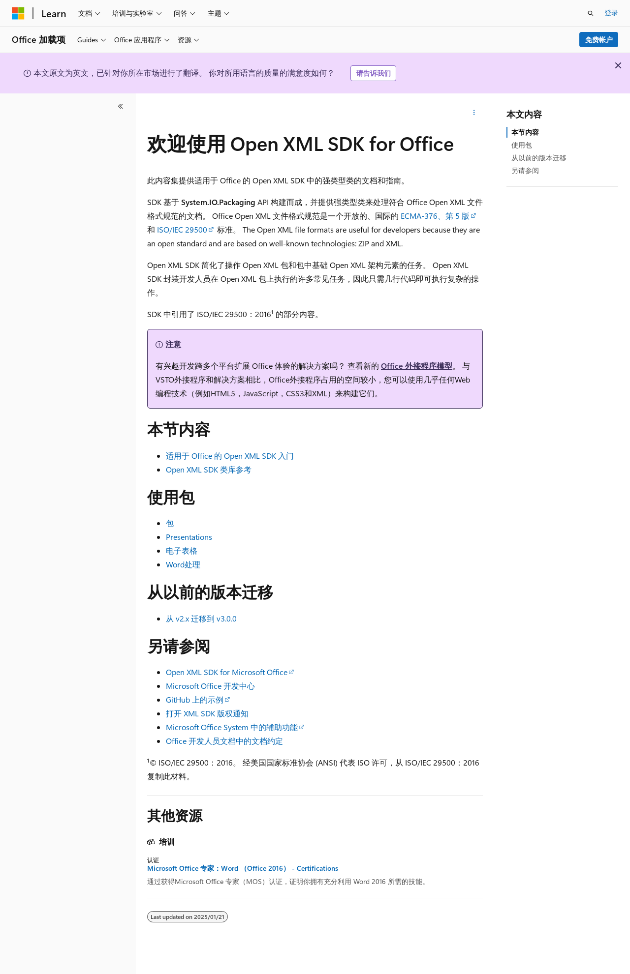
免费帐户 (599, 39)
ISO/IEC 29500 (182, 229)
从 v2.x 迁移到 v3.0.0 (201, 618)
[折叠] (120, 106)
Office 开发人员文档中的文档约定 (224, 741)
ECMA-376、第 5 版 (435, 215)
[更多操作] (474, 113)
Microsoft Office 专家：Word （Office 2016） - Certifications (242, 868)
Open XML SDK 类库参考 (209, 469)
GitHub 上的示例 (194, 699)
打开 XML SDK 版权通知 (207, 713)
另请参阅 (525, 170)
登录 (611, 12)
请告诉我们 (373, 73)
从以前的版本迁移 (539, 157)
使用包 (521, 144)
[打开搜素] (590, 13)
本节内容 (525, 132)
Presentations (189, 536)
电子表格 (181, 550)
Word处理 (183, 564)
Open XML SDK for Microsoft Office (226, 672)
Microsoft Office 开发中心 (210, 685)
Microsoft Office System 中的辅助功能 (232, 727)
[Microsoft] (18, 13)
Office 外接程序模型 (416, 365)
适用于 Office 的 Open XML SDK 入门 (230, 455)
